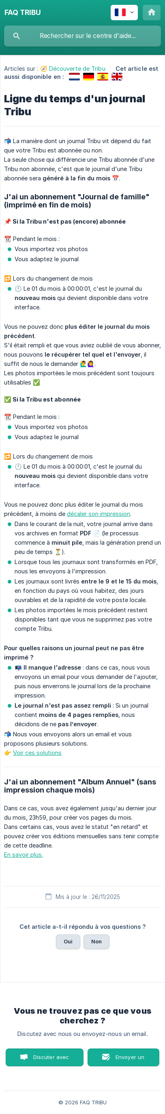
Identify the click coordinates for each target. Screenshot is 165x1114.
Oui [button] (68, 941)
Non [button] (96, 941)
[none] (22, 12)
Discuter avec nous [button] (51, 1060)
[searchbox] (82, 36)
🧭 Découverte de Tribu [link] (72, 68)
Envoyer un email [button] (130, 1060)
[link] (74, 76)
